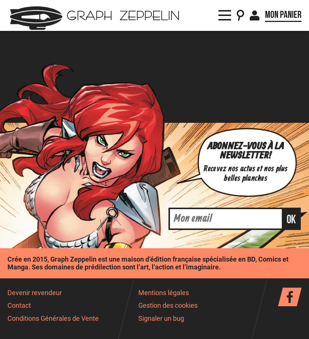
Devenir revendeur (34, 293)
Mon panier (283, 15)
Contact (19, 305)
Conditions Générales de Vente (53, 318)
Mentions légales (163, 293)
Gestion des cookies (168, 305)
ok (291, 219)
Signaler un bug (161, 318)
